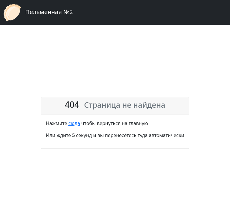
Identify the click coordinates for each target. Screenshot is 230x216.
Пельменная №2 (38, 12)
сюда (74, 123)
